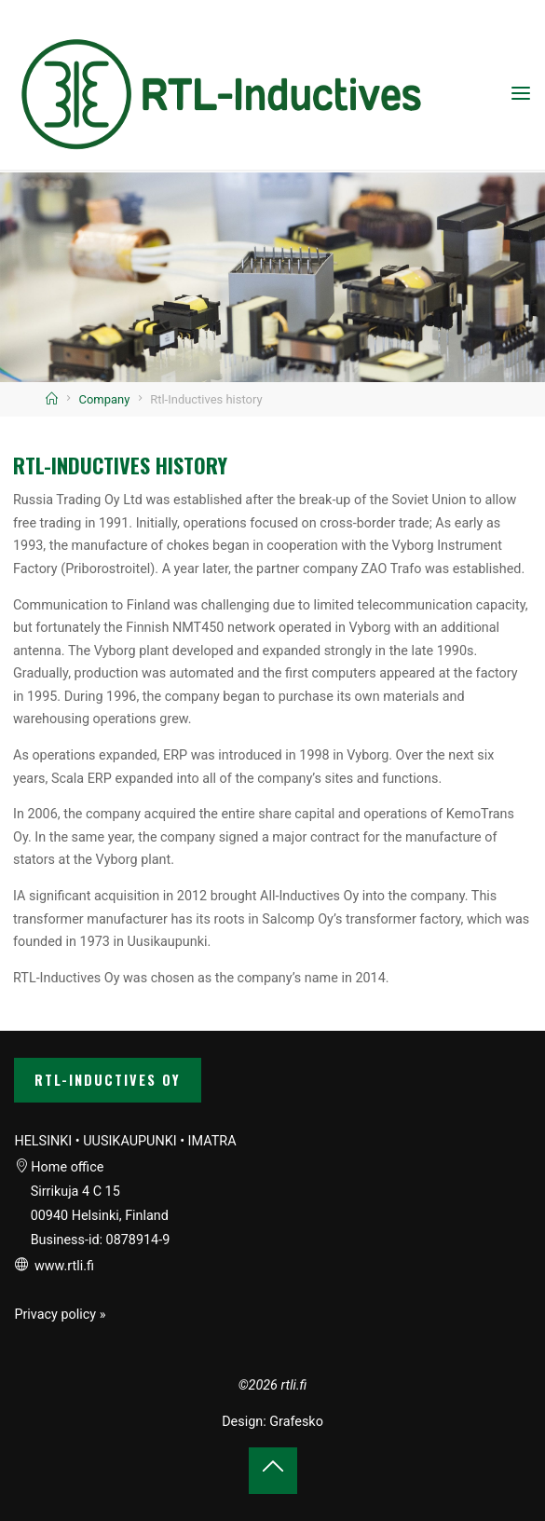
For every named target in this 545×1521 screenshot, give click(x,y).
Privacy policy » (59, 1314)
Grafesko (296, 1422)
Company (104, 399)
